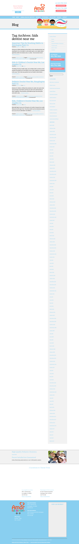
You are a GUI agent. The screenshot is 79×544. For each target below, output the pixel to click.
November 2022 (53, 247)
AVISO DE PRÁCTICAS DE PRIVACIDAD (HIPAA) (40, 542)
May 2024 (51, 192)
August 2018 (52, 394)
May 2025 (51, 155)
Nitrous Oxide (52, 103)
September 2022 (53, 253)
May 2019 (51, 376)
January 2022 (52, 278)
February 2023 (52, 238)
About (17, 17)
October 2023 (52, 214)
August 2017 (52, 428)
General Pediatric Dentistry (28, 17)
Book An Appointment (61, 5)
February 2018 (52, 410)
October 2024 (52, 177)
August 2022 (52, 257)
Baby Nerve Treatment (54, 82)
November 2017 (53, 419)
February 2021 (52, 312)
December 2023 (53, 208)
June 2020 (52, 336)
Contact (65, 17)
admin (24, 46)
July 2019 (51, 370)
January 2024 (52, 204)
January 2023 (52, 241)
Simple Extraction (53, 112)
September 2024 (53, 180)
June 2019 (52, 373)
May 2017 (51, 434)
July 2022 (51, 260)
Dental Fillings (52, 91)
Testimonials (45, 17)
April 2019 (52, 379)
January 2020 (52, 352)
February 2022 (52, 275)
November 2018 (53, 385)
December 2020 (53, 318)
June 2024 (52, 189)
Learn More (14, 454)
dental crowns (52, 85)
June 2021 (52, 299)
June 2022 (52, 263)
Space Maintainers (53, 115)
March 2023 (52, 235)
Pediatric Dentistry (19, 57)
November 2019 (53, 358)
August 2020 (52, 330)
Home (13, 17)
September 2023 (53, 217)
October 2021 (52, 287)
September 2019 (53, 364)
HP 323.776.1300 (61, 8)
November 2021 (53, 284)
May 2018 (51, 404)
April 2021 (52, 306)
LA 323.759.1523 (61, 3)
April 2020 (52, 342)
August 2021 (52, 293)
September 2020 (53, 327)
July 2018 (51, 398)
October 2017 (52, 422)
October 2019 (52, 361)
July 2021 (51, 296)
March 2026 (52, 125)
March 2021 (52, 309)
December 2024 (53, 171)
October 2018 (52, 388)
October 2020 (52, 324)
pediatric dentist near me (20, 78)
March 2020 (52, 345)
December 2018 (53, 382)
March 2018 (52, 407)
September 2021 (53, 290)
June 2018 (52, 401)
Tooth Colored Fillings (54, 118)
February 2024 (52, 201)
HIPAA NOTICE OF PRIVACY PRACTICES (20, 542)
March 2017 (52, 440)
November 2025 (53, 137)
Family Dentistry (53, 97)
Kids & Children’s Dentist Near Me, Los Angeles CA (28, 63)
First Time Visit (53, 100)
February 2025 (52, 165)
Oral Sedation (52, 106)
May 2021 (51, 303)
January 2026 (52, 131)
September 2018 (53, 391)
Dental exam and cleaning (55, 88)
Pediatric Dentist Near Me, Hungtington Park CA (28, 82)
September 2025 (53, 143)
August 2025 (52, 146)
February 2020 (52, 349)
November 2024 (53, 174)
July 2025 (51, 149)
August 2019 (52, 367)
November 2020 (53, 321)
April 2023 (52, 232)
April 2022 (52, 269)
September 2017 (53, 425)
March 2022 (52, 272)
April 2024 (52, 195)
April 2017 (52, 437)
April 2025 (52, 158)
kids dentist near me (31, 57)
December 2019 (53, 355)
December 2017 (53, 416)
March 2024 (52, 198)
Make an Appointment (26, 496)
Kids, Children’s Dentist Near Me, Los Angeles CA (27, 102)
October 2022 (52, 250)
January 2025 (52, 168)
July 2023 (51, 223)
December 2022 (53, 244)
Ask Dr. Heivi (53, 17)
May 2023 (51, 229)
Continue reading (16, 54)
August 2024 (52, 183)
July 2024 (51, 186)
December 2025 (53, 134)
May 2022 (51, 266)
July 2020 (51, 333)
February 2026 (52, 128)
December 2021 (53, 281)
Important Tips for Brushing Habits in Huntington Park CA (27, 44)
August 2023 (52, 220)
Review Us (38, 17)
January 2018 (52, 413)
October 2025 (52, 140)
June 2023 (52, 226)
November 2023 (53, 211)
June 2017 (52, 431)
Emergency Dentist (53, 94)
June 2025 (52, 152)
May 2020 (51, 339)
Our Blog (59, 17)
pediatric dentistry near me (24, 58)
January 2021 (52, 315)
